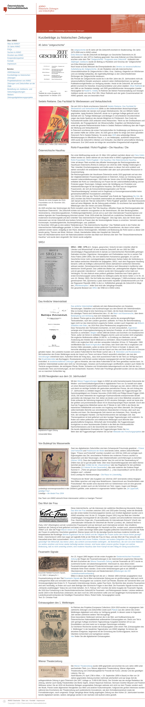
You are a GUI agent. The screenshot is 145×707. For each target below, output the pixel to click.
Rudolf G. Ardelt (90, 91)
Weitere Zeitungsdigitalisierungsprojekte (20, 96)
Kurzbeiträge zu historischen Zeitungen (18, 76)
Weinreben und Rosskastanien (128, 352)
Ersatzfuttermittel (48, 359)
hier (127, 429)
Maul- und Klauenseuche (123, 313)
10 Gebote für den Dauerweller (94, 467)
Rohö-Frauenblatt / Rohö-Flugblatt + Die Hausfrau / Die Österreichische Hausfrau (103, 160)
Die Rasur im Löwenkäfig (111, 475)
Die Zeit (136, 196)
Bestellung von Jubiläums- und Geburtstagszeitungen (19, 90)
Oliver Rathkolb (136, 86)
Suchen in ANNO (14, 52)
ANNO (51, 31)
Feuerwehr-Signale (72, 578)
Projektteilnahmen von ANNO (19, 81)
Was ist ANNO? (13, 44)
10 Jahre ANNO (13, 47)
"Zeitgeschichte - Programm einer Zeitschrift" (109, 59)
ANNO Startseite (14, 700)
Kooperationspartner (15, 58)
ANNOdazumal (13, 72)
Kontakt (10, 61)
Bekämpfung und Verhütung (82, 316)
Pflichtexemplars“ (82, 285)
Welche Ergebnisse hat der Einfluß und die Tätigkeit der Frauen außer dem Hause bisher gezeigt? (101, 535)
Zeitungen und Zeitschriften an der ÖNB (21, 85)
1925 (114, 135)
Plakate (115, 610)
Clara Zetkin (139, 155)
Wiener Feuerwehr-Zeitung (101, 561)
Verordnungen (44, 357)
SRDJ (94, 288)
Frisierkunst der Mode (95, 451)
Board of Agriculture (93, 345)
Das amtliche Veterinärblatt (81, 306)
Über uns (25, 700)
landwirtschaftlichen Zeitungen (62, 362)
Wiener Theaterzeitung (83, 666)
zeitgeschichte (80, 50)
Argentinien (132, 328)
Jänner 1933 (77, 460)
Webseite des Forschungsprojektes (127, 432)
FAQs (9, 49)
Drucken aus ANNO (15, 55)
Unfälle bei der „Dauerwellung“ (98, 465)
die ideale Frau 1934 (55, 493)
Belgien (94, 333)
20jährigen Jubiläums (79, 62)
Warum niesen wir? (68, 530)
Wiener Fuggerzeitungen (87, 381)
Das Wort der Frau (78, 511)
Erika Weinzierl (77, 55)
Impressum (11, 64)
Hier (72, 636)
